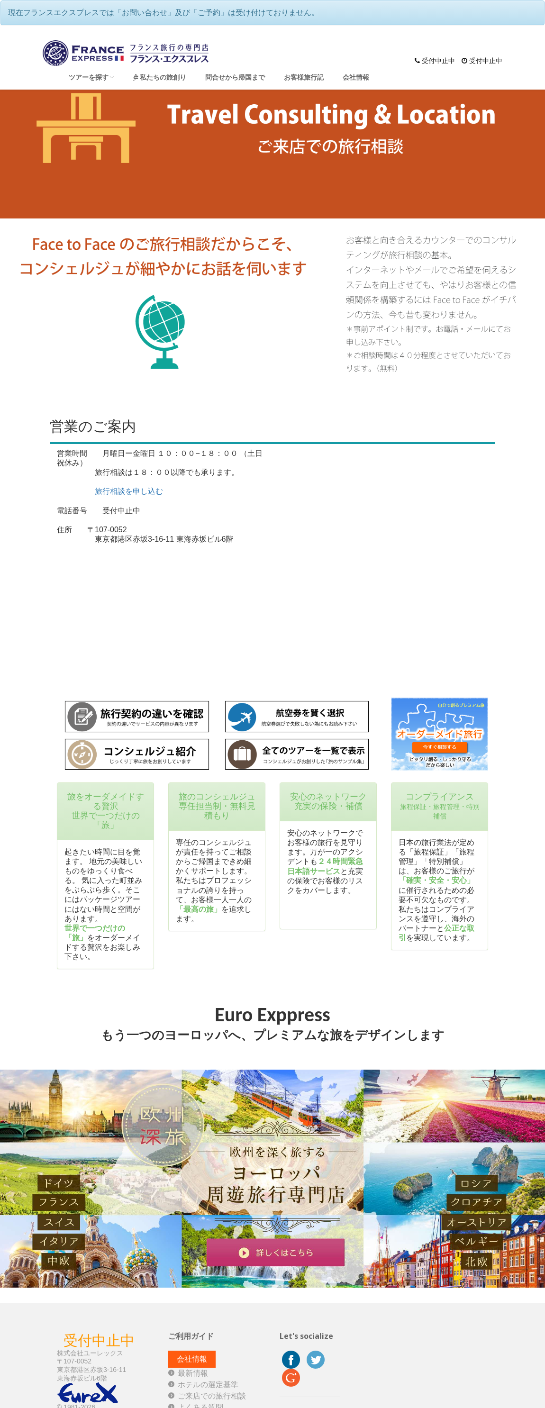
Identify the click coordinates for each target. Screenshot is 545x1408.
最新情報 (193, 1373)
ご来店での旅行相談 (212, 1396)
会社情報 (356, 77)
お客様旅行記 (304, 77)
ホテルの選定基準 (208, 1385)
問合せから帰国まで (235, 77)
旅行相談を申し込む (129, 491)
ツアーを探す (91, 77)
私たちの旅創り (159, 77)
